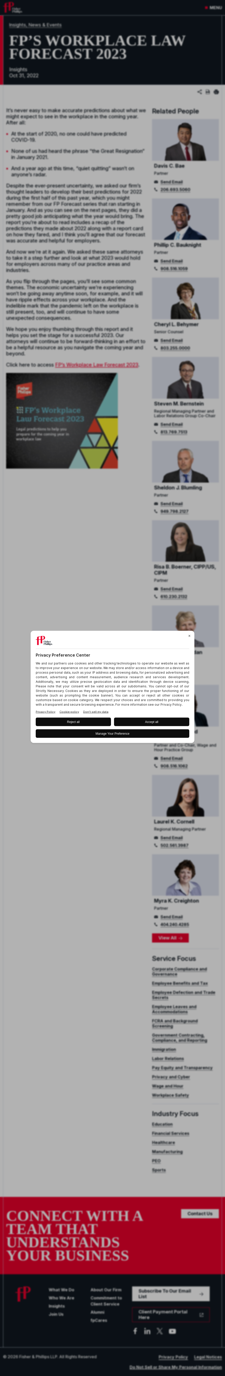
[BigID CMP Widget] (112, 688)
